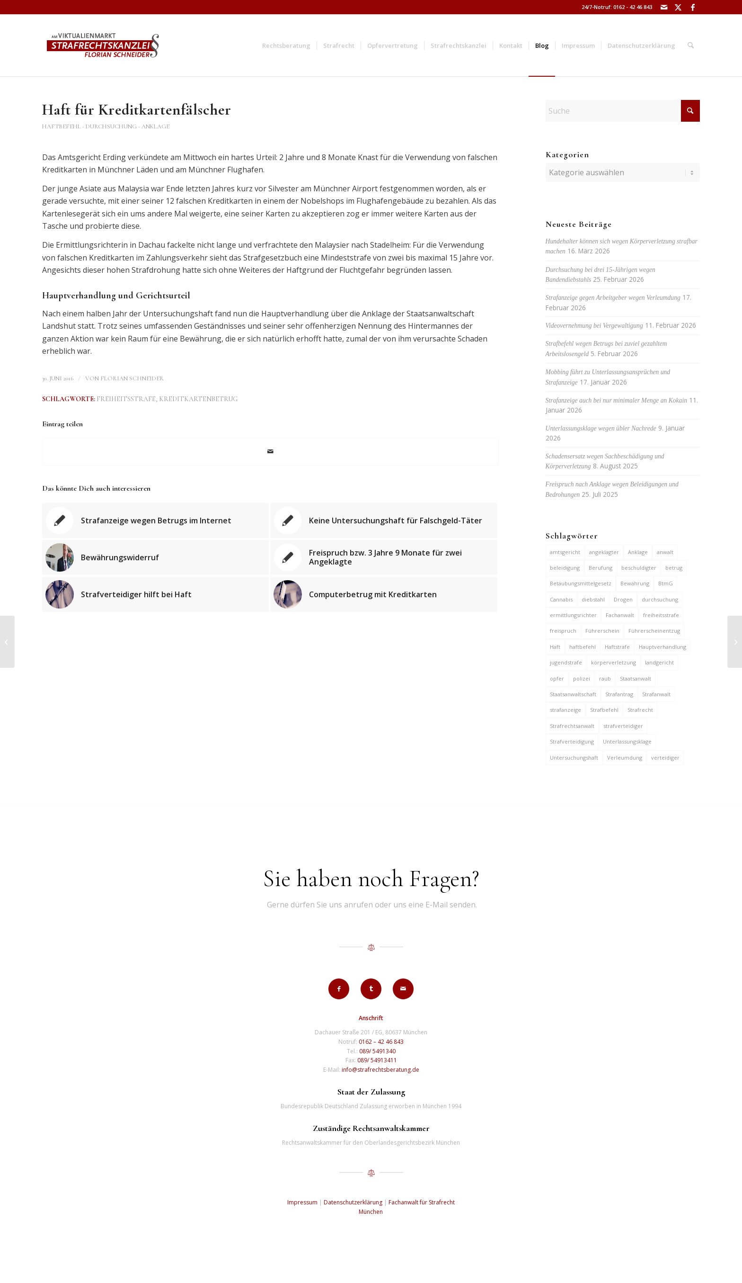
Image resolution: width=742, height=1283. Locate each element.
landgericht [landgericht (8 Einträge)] (659, 662)
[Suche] (690, 45)
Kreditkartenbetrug (198, 399)
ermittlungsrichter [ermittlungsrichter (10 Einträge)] (573, 615)
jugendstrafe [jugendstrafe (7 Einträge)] (566, 662)
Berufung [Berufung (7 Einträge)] (600, 567)
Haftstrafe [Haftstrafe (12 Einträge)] (617, 646)
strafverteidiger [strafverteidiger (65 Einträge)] (623, 725)
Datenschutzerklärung (353, 1202)
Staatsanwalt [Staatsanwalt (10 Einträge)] (635, 678)
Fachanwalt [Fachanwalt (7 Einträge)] (620, 615)
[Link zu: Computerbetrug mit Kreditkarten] (383, 594)
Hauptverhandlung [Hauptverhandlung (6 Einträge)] (662, 646)
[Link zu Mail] (664, 7)
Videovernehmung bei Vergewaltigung (594, 325)
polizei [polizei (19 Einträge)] (581, 678)
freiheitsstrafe (126, 399)
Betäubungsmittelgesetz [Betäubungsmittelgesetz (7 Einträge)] (580, 583)
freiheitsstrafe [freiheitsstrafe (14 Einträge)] (661, 615)
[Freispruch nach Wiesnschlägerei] (734, 642)
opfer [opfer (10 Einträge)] (557, 678)
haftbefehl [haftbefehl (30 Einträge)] (582, 646)
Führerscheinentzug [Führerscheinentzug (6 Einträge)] (654, 630)
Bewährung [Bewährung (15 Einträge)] (634, 583)
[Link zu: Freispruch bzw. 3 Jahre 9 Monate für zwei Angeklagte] (383, 557)
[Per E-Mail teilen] (270, 451)
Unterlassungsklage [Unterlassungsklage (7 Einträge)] (627, 741)
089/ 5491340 (377, 1051)
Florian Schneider (132, 378)
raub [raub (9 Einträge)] (605, 678)
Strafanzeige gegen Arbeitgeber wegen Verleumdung (613, 297)
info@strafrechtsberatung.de (380, 1070)
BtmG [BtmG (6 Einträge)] (665, 583)
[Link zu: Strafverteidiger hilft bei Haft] (155, 594)
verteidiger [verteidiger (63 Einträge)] (665, 757)
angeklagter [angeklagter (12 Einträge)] (604, 552)
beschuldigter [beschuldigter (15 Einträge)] (638, 567)
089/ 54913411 (377, 1060)
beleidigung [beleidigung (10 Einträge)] (565, 567)
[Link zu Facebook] (693, 7)
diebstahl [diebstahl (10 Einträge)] (593, 599)
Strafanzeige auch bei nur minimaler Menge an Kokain (616, 400)
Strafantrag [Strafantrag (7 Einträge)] (619, 694)
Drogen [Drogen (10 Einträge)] (623, 599)
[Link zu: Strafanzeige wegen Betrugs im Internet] (155, 520)
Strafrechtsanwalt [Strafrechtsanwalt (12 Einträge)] (572, 725)
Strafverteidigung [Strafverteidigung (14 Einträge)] (572, 741)
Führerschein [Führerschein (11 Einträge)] (602, 630)
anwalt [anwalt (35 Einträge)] (665, 552)
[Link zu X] (678, 7)
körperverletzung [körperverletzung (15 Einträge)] (613, 662)
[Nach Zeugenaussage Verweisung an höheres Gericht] (7, 642)
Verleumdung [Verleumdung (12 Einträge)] (624, 757)
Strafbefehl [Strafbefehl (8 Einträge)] (604, 709)
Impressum (302, 1202)
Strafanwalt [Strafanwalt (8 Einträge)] (656, 694)
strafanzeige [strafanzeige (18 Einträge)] (565, 709)
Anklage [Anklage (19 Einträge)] (638, 552)
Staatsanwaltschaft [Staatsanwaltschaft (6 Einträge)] (573, 694)
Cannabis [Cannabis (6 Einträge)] (561, 599)
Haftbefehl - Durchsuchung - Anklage (105, 126)
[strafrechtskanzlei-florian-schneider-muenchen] (103, 45)
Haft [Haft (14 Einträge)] (555, 646)
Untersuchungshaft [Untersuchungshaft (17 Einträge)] (574, 757)
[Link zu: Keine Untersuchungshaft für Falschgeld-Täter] (383, 520)
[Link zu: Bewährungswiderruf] (155, 557)
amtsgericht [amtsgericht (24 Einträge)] (565, 552)
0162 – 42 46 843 (381, 1042)
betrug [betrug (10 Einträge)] (673, 567)
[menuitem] (286, 45)
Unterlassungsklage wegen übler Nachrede (601, 428)
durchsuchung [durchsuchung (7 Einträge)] (660, 599)
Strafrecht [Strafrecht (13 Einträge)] (640, 709)
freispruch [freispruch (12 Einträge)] (563, 630)
